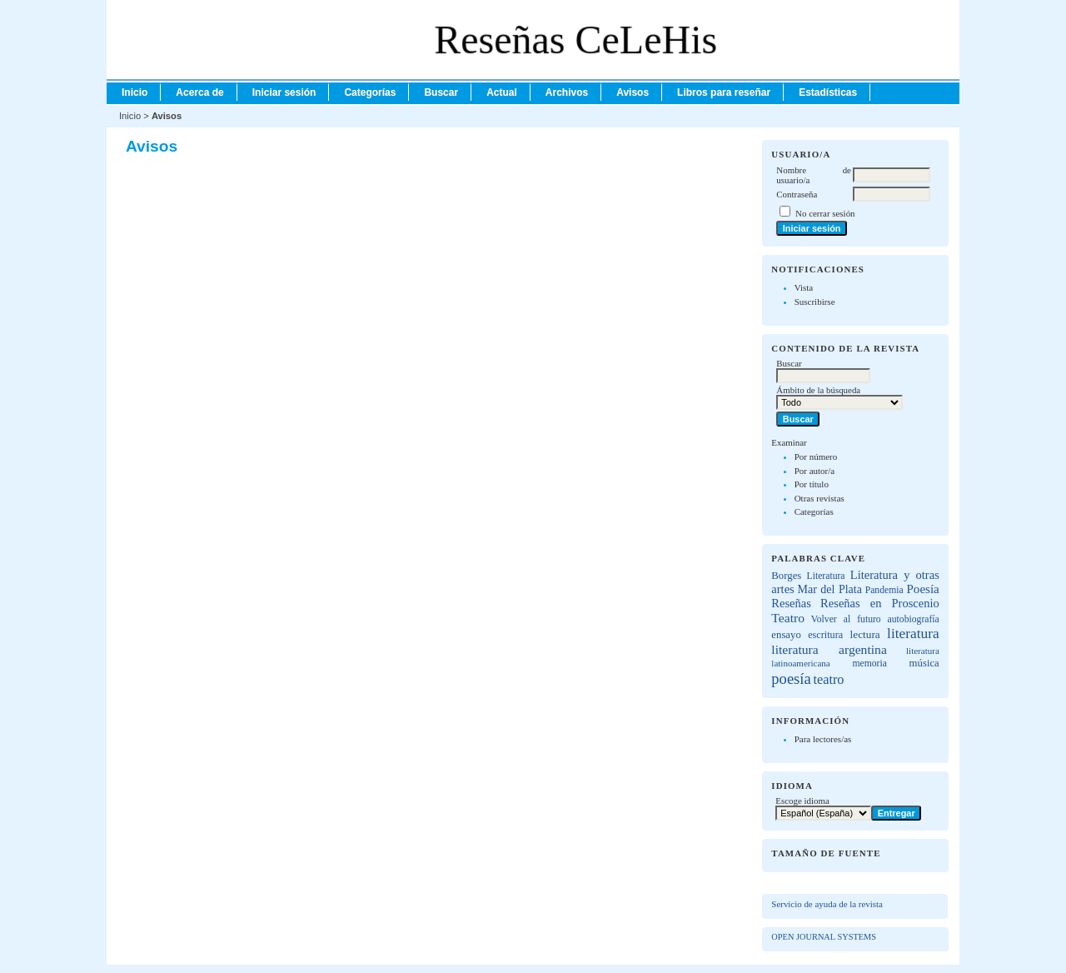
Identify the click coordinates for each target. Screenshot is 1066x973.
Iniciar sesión (284, 92)
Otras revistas (819, 498)
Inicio (134, 92)
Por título (812, 484)
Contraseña (796, 194)
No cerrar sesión (824, 213)
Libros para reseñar (723, 92)
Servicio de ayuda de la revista (827, 904)
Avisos (632, 92)
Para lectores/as (823, 739)
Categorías (814, 511)
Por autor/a (815, 471)
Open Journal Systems (823, 936)
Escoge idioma (802, 801)
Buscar (441, 92)
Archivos (566, 92)
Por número (816, 457)
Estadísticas (828, 92)
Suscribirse (815, 302)
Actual (501, 92)
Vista (804, 287)
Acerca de (199, 92)
